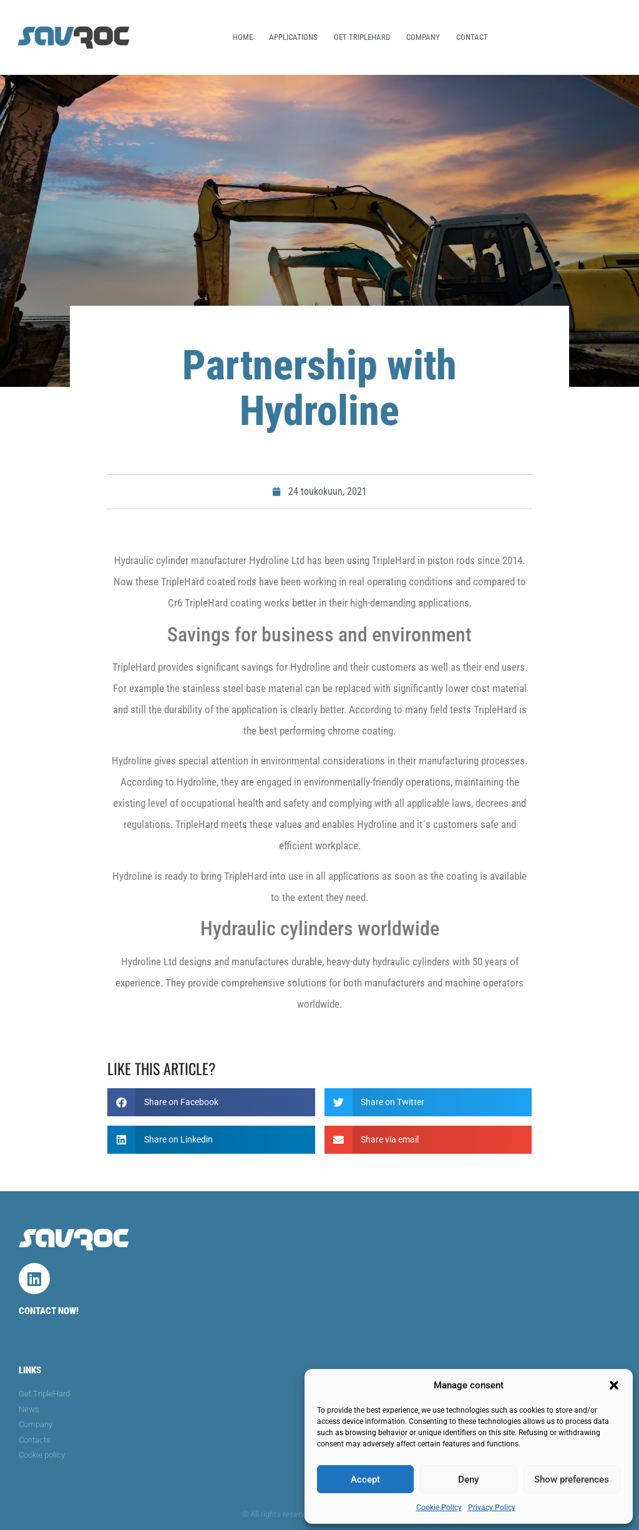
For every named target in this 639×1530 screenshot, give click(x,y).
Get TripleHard (362, 37)
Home (243, 37)
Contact (472, 37)
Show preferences (571, 1479)
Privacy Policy (491, 1507)
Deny (468, 1479)
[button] (614, 1385)
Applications (293, 37)
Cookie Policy (439, 1507)
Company (423, 37)
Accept (365, 1479)
